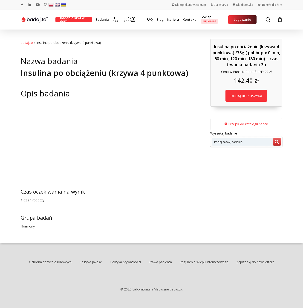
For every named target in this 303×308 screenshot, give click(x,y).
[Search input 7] (242, 142)
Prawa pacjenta (160, 262)
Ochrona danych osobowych (50, 262)
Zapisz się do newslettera (255, 262)
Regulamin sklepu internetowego (204, 262)
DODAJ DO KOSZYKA (246, 96)
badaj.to (27, 42)
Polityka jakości (90, 262)
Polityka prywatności (125, 262)
